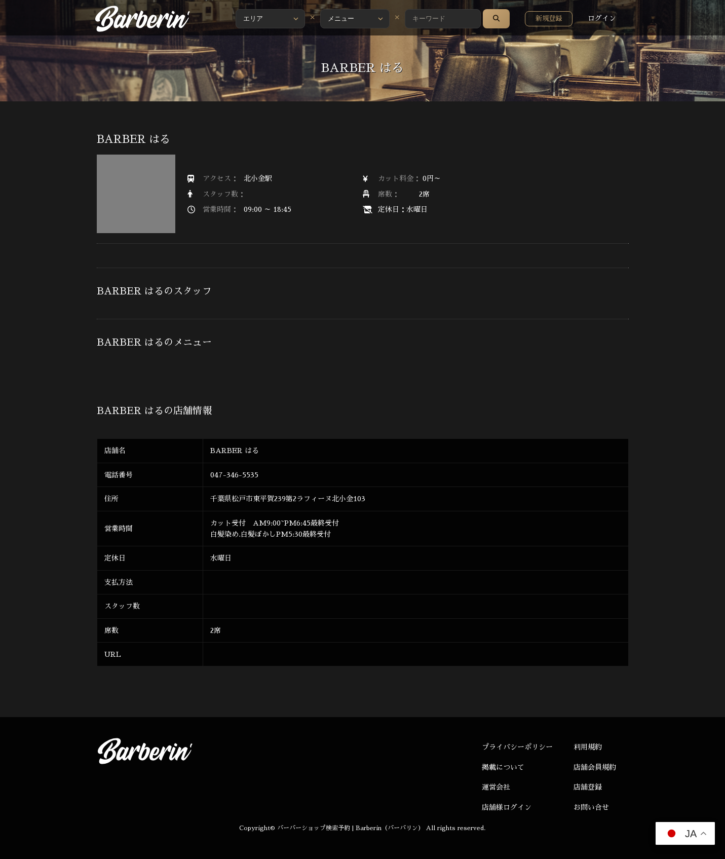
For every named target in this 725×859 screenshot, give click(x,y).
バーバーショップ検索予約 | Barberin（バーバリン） (350, 828)
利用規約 (588, 747)
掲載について (503, 767)
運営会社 (496, 787)
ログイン (602, 18)
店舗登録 (588, 787)
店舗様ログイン (506, 807)
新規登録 (549, 18)
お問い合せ (591, 807)
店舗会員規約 (595, 767)
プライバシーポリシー (517, 747)
